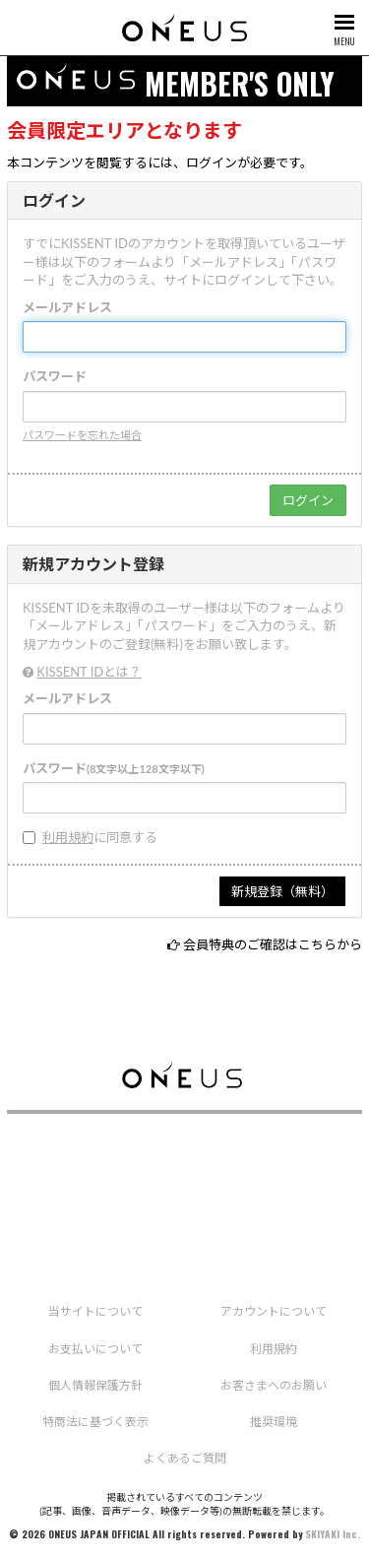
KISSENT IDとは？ (89, 672)
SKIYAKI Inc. (332, 1534)
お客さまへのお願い (273, 1385)
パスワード (55, 376)
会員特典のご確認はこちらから (272, 944)
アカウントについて (273, 1311)
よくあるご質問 (185, 1458)
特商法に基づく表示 (95, 1421)
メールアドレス (67, 307)
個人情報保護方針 (95, 1385)
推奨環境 (273, 1421)
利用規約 (67, 837)
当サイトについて (95, 1311)
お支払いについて (95, 1348)
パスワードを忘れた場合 (82, 434)
